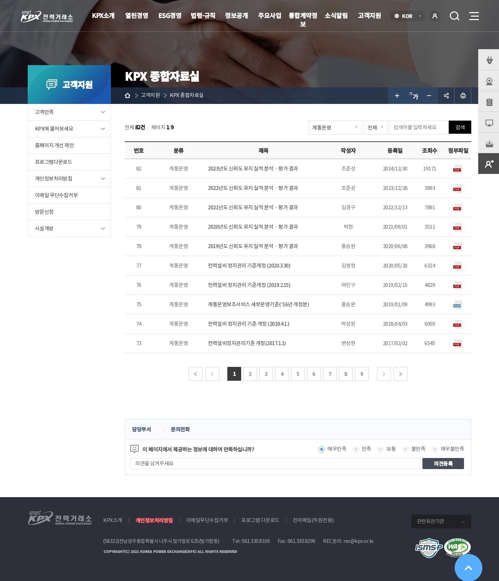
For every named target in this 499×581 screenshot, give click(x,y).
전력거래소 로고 (47, 16)
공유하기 (446, 95)
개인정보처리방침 (53, 178)
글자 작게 (429, 95)
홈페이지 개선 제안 (54, 145)
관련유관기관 (430, 521)
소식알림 (336, 15)
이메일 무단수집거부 (56, 195)
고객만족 (44, 112)
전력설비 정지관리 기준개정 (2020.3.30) (249, 265)
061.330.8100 (256, 541)
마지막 (401, 374)
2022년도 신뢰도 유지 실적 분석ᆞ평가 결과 (253, 188)
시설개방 (44, 228)
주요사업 (269, 15)
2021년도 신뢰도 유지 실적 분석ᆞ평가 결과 (253, 207)
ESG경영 (170, 15)
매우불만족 (452, 449)
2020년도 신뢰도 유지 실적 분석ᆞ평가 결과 (253, 226)
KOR (409, 16)
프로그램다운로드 (53, 162)
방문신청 (44, 212)
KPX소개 (103, 15)
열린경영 (136, 15)
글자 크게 (396, 95)
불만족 (418, 449)
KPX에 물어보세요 (54, 128)
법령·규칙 (203, 15)
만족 (366, 449)
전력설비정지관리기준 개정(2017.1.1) (247, 343)
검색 (454, 15)
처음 (195, 374)
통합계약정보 (303, 19)
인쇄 (463, 95)
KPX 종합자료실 (187, 95)
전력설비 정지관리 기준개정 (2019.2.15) (249, 285)
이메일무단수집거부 (207, 520)
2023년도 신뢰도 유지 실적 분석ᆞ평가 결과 (253, 168)
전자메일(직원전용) (313, 520)
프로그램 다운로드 (260, 520)
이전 (212, 374)
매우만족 (336, 449)
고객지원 (369, 15)
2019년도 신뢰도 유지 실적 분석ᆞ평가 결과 (253, 246)
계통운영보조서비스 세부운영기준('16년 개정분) (258, 304)
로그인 (434, 15)
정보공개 (236, 15)
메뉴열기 (473, 14)
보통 (391, 449)
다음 (384, 374)
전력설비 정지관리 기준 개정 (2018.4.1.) (248, 323)
